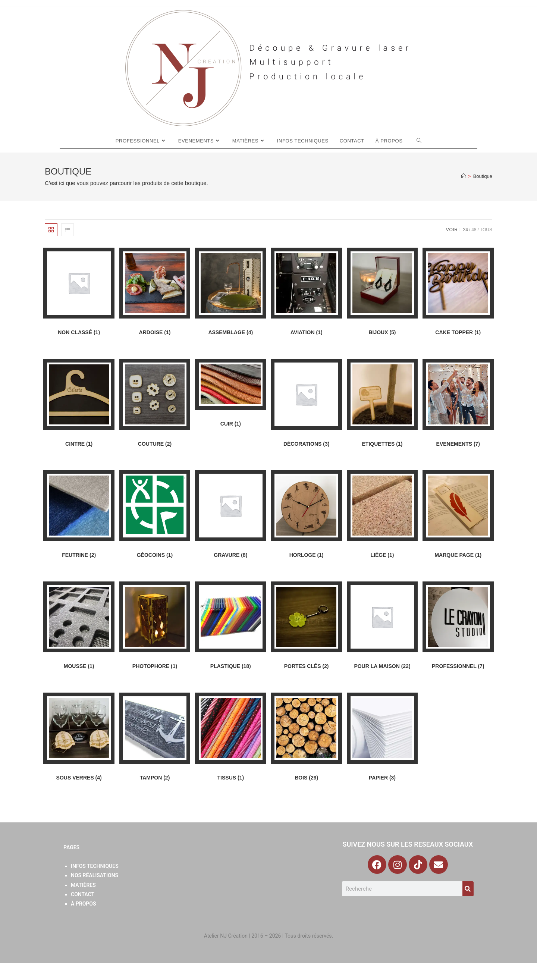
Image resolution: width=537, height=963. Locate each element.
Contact (82, 894)
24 (465, 229)
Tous (486, 229)
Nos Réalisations (94, 875)
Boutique (482, 176)
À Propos (83, 904)
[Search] (468, 888)
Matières (83, 885)
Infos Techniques (95, 866)
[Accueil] (463, 176)
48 (473, 229)
